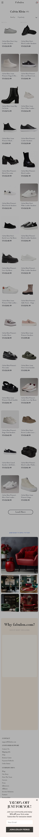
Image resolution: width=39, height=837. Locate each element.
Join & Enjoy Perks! (19, 829)
